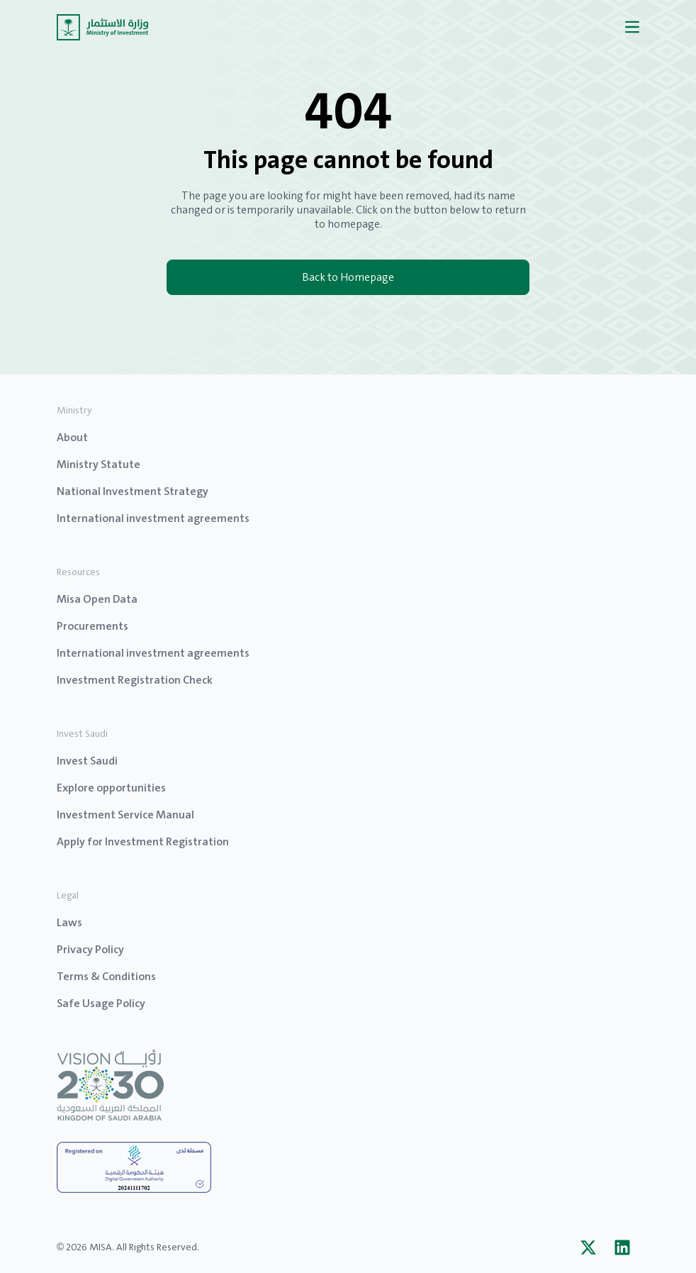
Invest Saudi (87, 760)
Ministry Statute (98, 464)
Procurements (92, 625)
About (72, 437)
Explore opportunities (111, 787)
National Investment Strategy (132, 491)
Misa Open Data (97, 598)
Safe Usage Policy (101, 1003)
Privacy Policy (90, 949)
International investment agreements (153, 518)
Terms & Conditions (106, 976)
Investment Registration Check (135, 679)
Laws (69, 922)
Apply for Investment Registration (143, 841)
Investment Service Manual (125, 814)
